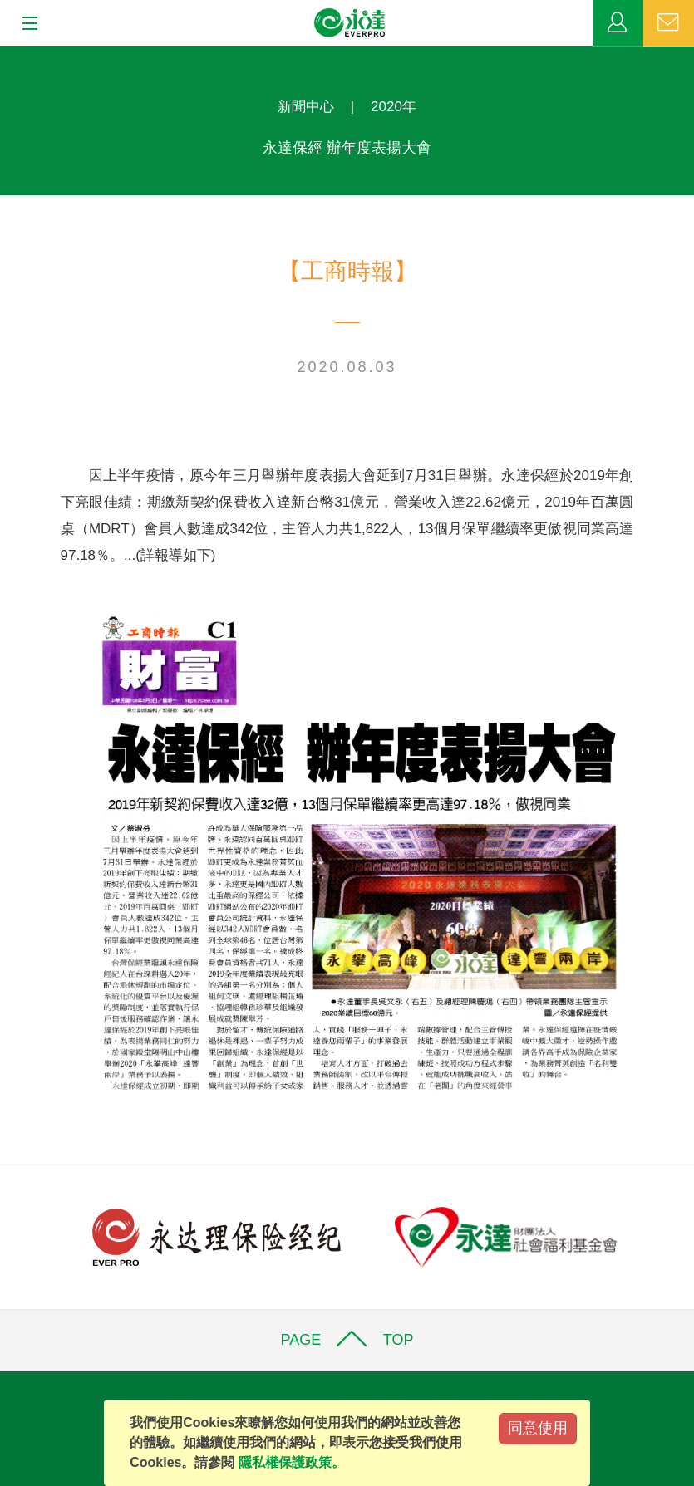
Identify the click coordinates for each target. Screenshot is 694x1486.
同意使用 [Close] (538, 1428)
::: (5, 54)
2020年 (393, 107)
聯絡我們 (668, 23)
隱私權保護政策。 (292, 1462)
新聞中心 (306, 107)
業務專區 (618, 23)
